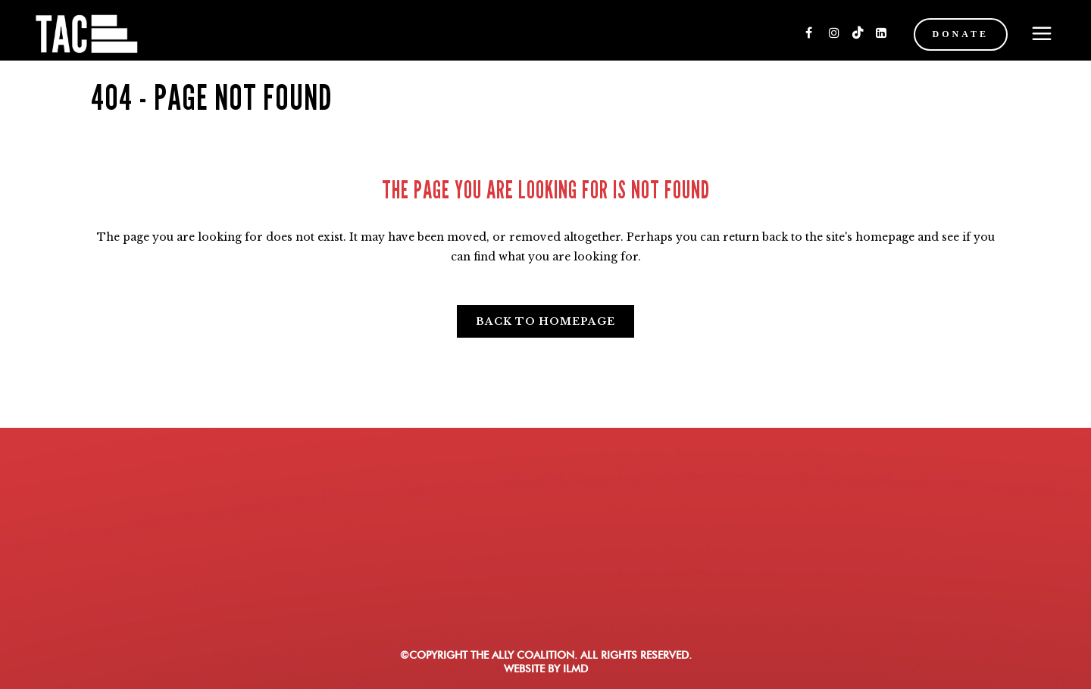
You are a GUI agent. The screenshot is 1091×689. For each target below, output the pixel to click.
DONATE (961, 34)
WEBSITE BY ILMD (546, 668)
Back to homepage (545, 321)
